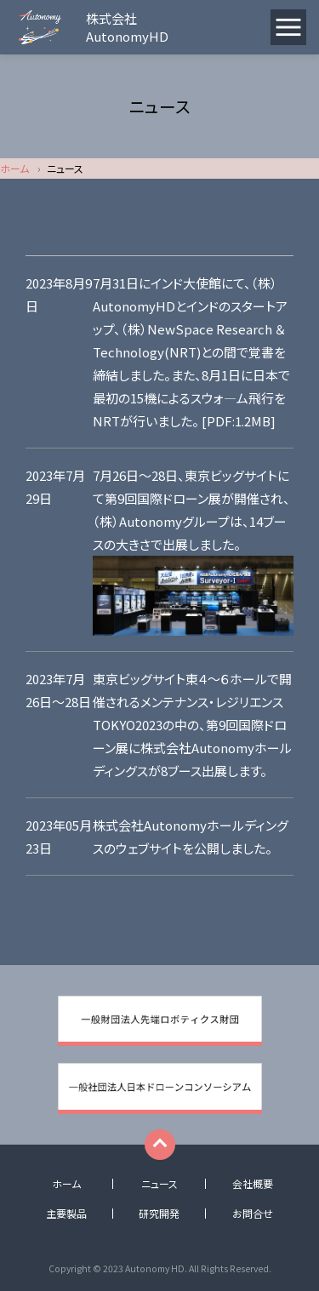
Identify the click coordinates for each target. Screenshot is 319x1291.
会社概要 (252, 1184)
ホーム (14, 168)
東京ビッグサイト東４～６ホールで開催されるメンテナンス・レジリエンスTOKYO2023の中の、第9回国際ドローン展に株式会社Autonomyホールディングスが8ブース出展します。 (192, 725)
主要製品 (66, 1213)
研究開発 (159, 1213)
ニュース (159, 1184)
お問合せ (252, 1213)
